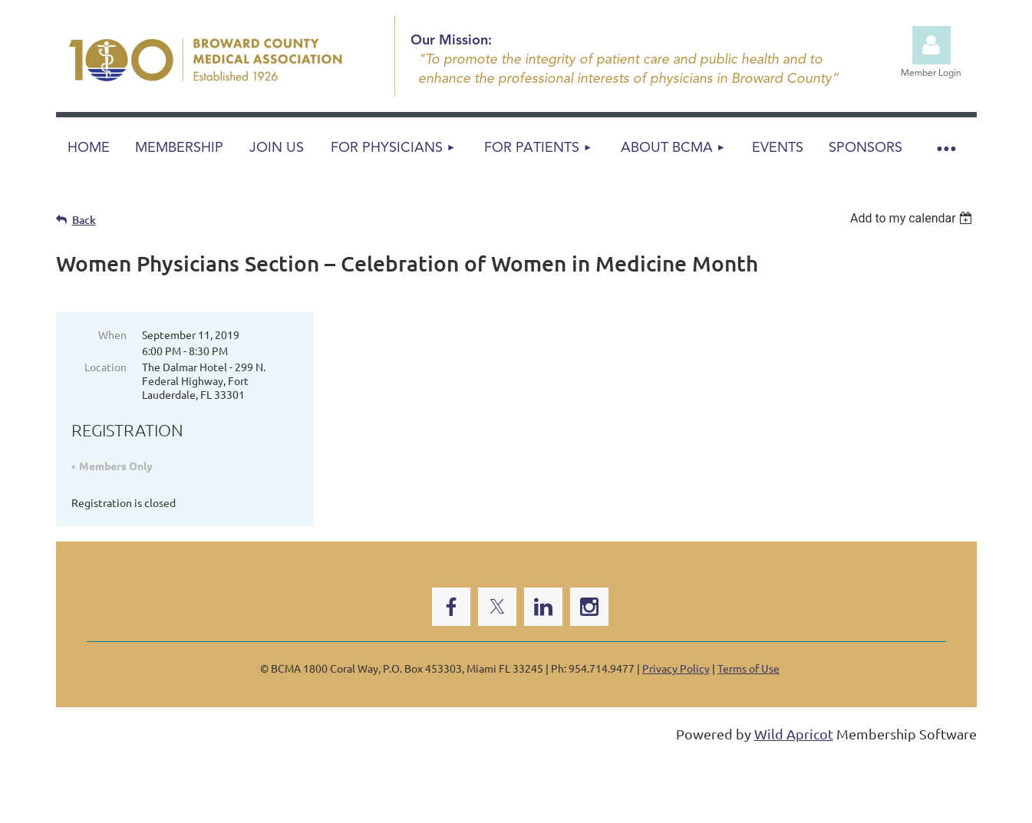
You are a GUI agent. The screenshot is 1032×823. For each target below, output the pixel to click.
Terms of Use (748, 668)
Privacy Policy (676, 668)
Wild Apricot (793, 734)
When (112, 334)
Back (84, 219)
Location (105, 367)
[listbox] (913, 218)
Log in (931, 45)
